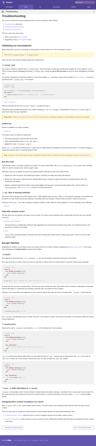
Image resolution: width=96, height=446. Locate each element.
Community (56, 7)
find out (23, 37)
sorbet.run (9, 148)
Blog (41, 440)
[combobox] (85, 2)
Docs (25, 7)
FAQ (6, 231)
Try (40, 7)
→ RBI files (5, 206)
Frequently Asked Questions (14, 27)
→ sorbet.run (6, 131)
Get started (9, 7)
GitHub (73, 7)
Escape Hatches (26, 187)
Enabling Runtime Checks (13, 415)
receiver (35, 328)
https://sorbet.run (80, 77)
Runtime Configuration (12, 419)
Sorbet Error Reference (13, 29)
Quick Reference (84, 155)
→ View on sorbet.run (9, 102)
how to (24, 39)
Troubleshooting (10, 24)
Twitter (46, 440)
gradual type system (27, 117)
